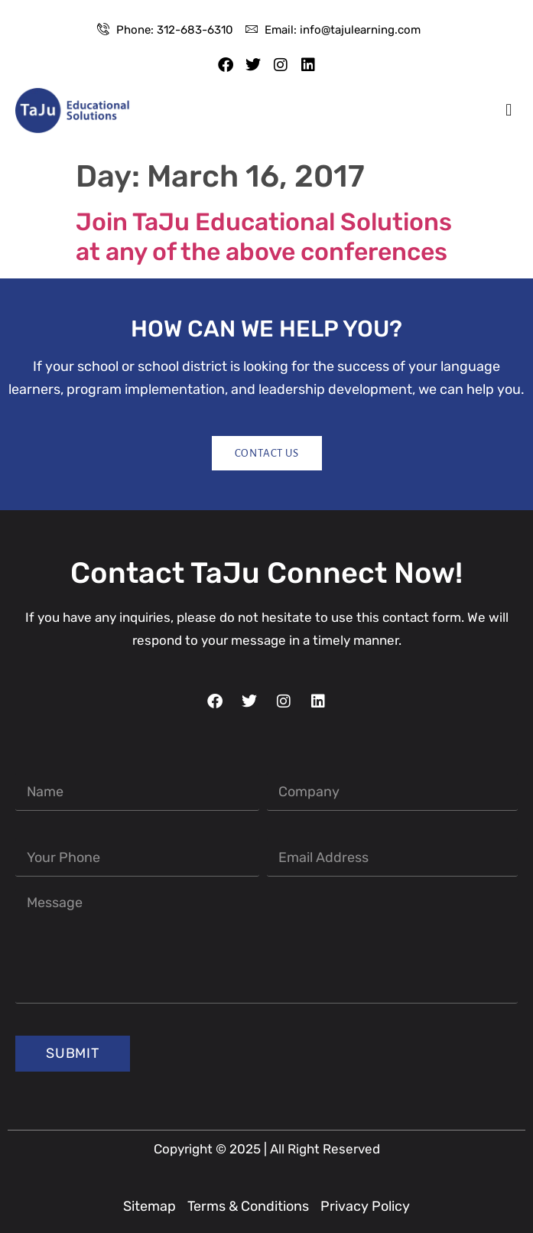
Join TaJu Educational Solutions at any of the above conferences (264, 236)
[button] (509, 110)
